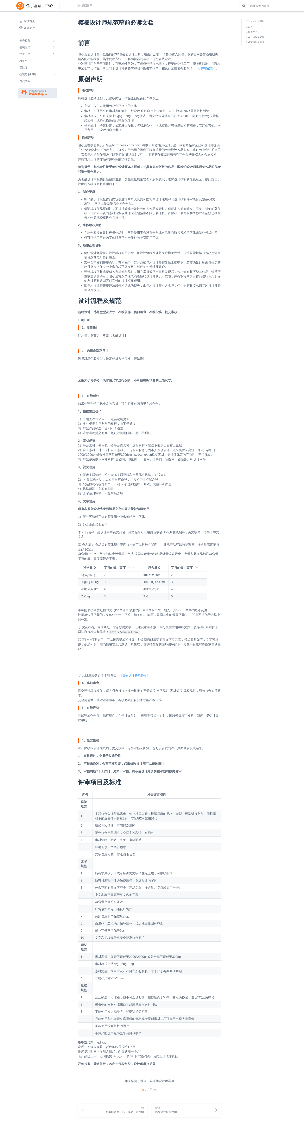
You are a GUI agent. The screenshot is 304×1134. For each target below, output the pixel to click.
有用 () (149, 1089)
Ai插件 (23, 60)
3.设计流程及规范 (255, 37)
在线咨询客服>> (38, 94)
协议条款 (24, 81)
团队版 (23, 67)
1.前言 (249, 27)
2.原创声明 (251, 32)
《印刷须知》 (204, 68)
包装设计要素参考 (133, 675)
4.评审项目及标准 (255, 42)
